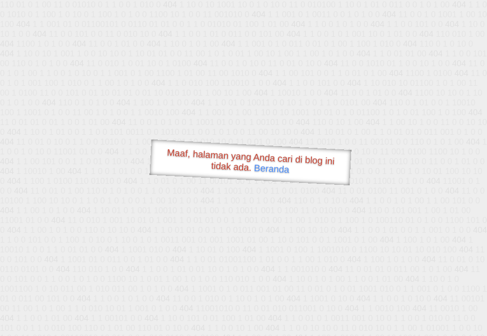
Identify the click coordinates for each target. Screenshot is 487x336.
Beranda (272, 168)
